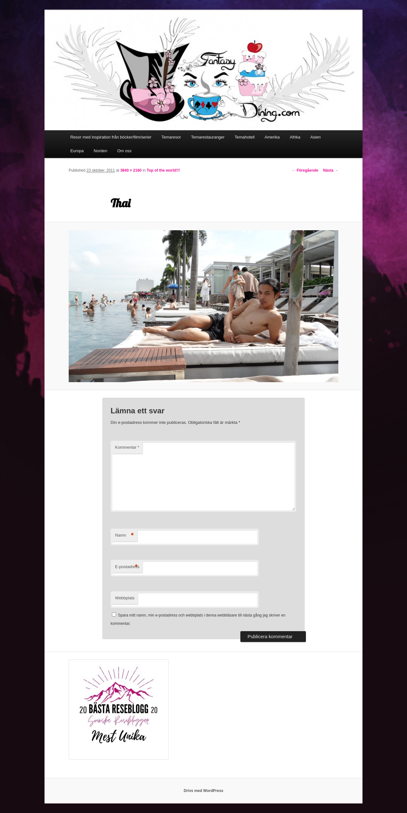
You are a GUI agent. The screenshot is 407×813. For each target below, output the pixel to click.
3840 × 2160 (130, 170)
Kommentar (127, 447)
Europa (77, 150)
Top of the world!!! (163, 170)
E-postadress (127, 567)
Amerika (272, 137)
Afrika (295, 137)
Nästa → (330, 170)
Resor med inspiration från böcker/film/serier (110, 137)
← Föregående (305, 170)
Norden (100, 150)
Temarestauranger (208, 137)
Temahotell (245, 137)
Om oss (124, 150)
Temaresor (171, 137)
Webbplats (125, 597)
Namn (124, 535)
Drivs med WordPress (204, 790)
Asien (315, 137)
